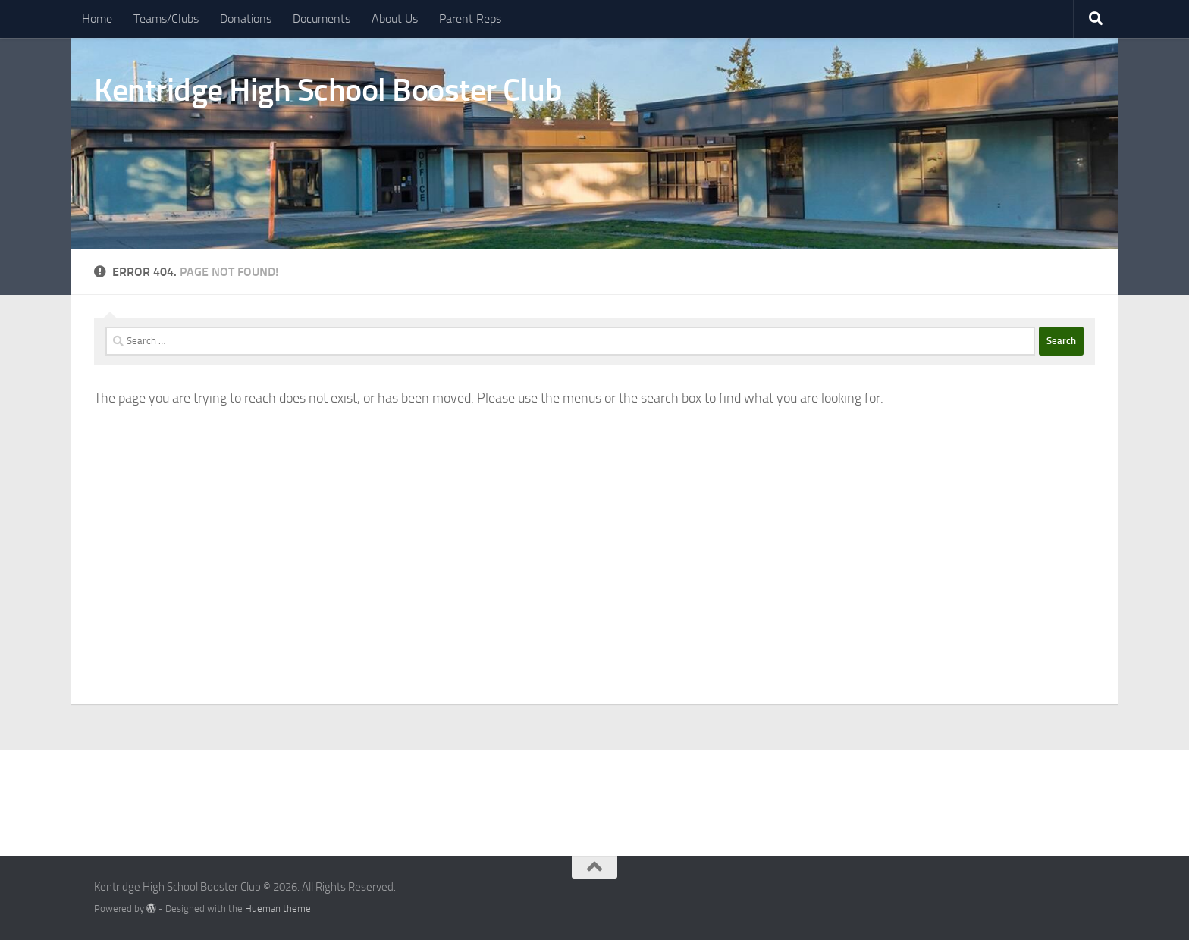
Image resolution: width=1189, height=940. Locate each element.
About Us (395, 18)
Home (97, 18)
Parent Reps (470, 18)
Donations (245, 18)
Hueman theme (278, 908)
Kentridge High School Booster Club (328, 90)
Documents (321, 18)
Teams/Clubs (166, 18)
